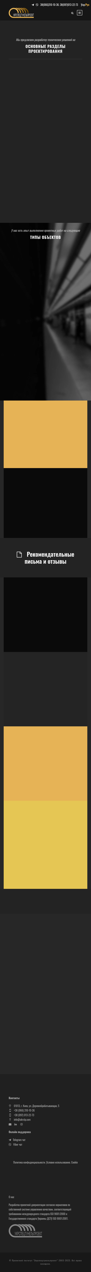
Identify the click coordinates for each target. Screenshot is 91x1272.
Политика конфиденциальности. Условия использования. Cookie (45, 1162)
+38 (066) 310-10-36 (24, 1110)
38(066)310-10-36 (49, 5)
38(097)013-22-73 (69, 5)
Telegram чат (17, 1140)
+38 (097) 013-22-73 (24, 1115)
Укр (83, 5)
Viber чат (15, 1144)
